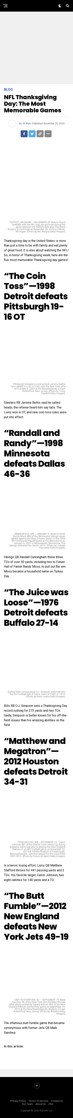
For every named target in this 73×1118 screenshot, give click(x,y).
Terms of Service (38, 1101)
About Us (40, 1104)
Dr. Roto (27, 123)
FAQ (50, 1104)
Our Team (27, 1104)
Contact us (57, 1101)
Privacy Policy (18, 1101)
